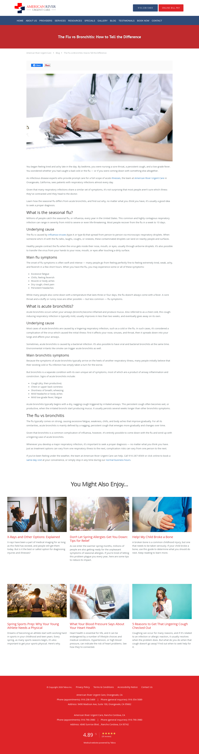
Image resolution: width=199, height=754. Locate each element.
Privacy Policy (83, 687)
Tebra (113, 742)
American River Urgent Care (38, 52)
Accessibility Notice (128, 687)
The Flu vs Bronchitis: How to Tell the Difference (85, 52)
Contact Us (147, 687)
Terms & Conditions (103, 687)
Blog (58, 52)
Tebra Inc (67, 687)
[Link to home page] (30, 8)
